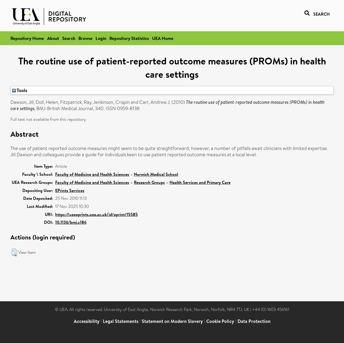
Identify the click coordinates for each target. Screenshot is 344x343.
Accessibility (86, 321)
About (53, 38)
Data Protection (254, 321)
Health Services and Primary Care (200, 182)
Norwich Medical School (156, 174)
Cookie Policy (220, 321)
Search (68, 38)
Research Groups (149, 182)
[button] (14, 252)
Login (101, 38)
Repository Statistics (129, 38)
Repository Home (27, 38)
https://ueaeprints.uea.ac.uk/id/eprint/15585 (96, 214)
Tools (19, 90)
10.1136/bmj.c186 (70, 222)
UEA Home (162, 38)
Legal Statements (120, 321)
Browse (85, 38)
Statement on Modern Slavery (172, 321)
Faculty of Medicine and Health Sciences (92, 174)
